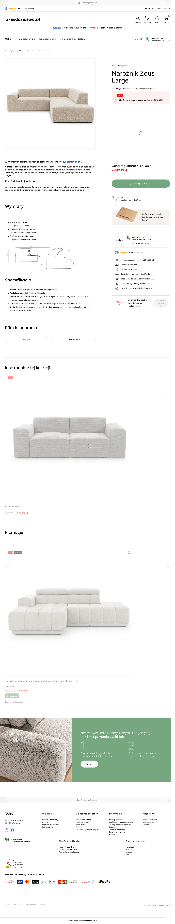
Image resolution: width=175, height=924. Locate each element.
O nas (159, 8)
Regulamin (113, 827)
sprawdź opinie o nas (161, 303)
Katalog (129, 849)
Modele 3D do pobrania (67, 847)
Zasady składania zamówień (120, 825)
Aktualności (149, 8)
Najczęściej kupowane (75, 28)
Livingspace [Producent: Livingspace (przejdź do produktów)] (123, 66)
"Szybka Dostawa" (70, 162)
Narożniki (30, 51)
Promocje (93, 28)
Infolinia (119, 240)
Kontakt (138, 39)
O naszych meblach (83, 820)
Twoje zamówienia (150, 820)
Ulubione (146, 825)
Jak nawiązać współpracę (69, 852)
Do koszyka (12, 696)
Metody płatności (116, 820)
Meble (21, 51)
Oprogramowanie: (154, 905)
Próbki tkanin (81, 825)
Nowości (57, 28)
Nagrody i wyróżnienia (50, 825)
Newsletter (130, 847)
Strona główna (10, 51)
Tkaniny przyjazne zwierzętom (87, 829)
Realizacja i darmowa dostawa (121, 822)
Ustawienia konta (150, 822)
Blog (127, 854)
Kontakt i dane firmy (50, 820)
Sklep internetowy (81, 921)
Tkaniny (79, 827)
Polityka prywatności (117, 832)
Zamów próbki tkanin (111, 28)
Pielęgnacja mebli (82, 822)
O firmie (45, 822)
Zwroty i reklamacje (117, 829)
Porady (112, 834)
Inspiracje (129, 852)
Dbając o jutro (47, 827)
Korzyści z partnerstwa (68, 849)
